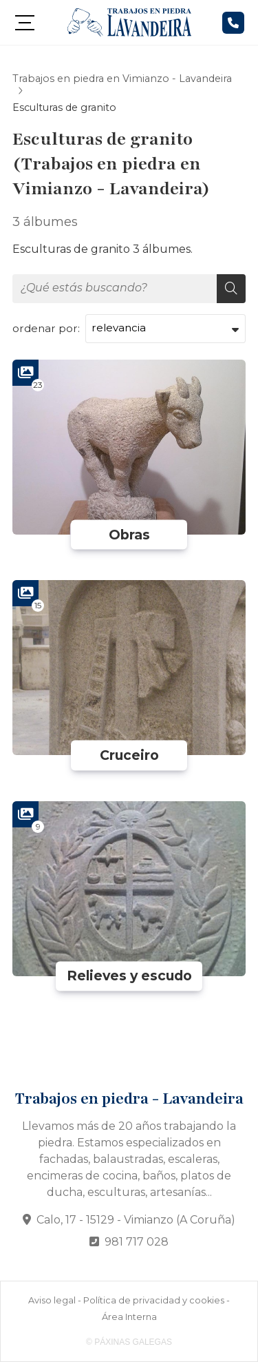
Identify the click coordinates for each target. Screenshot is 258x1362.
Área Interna (129, 1317)
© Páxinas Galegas (129, 1342)
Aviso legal (52, 1300)
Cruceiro (129, 755)
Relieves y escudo (129, 976)
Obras (129, 534)
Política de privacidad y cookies (153, 1300)
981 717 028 (137, 1241)
